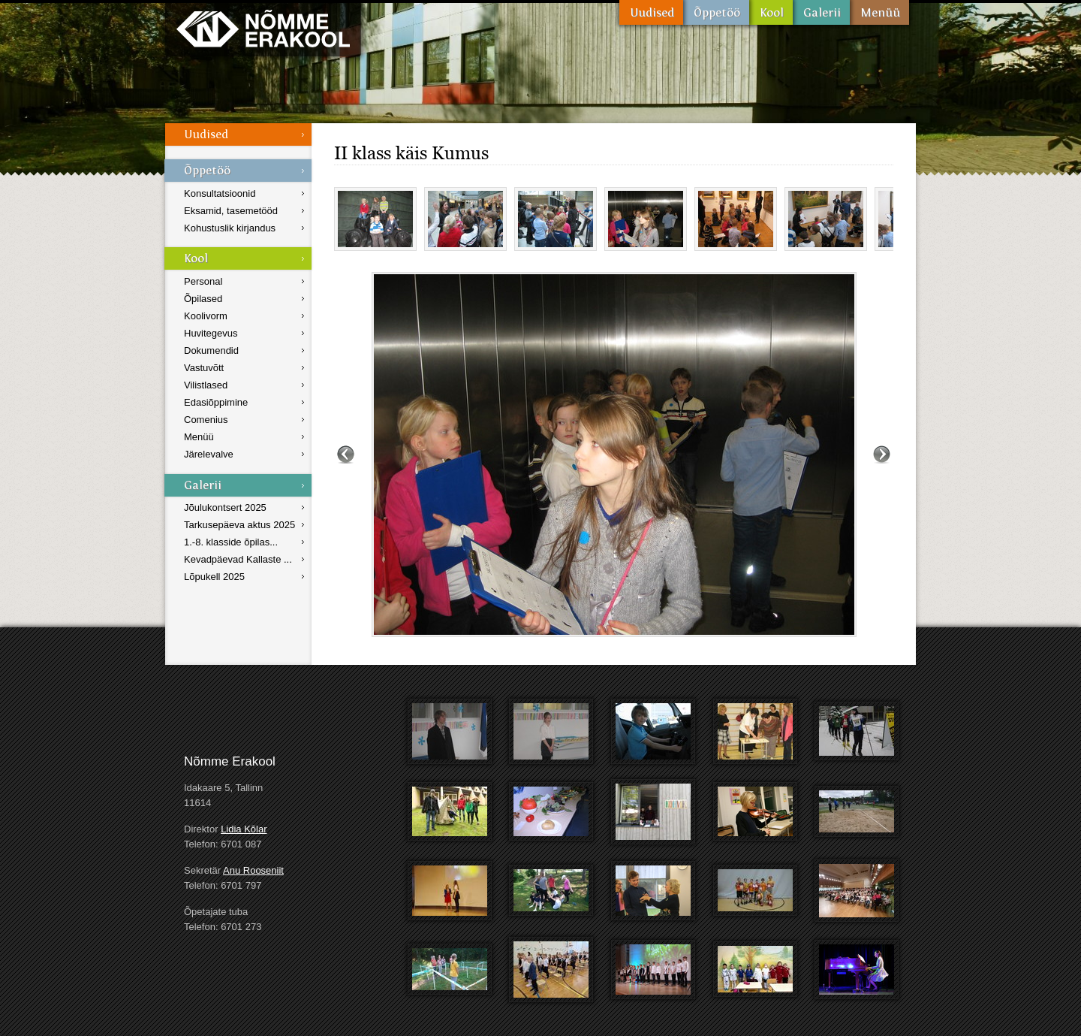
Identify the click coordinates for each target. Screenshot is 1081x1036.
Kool (771, 12)
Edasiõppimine (216, 402)
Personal (203, 281)
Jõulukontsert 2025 (225, 507)
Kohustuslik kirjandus (230, 228)
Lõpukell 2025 (214, 576)
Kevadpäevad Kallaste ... (238, 559)
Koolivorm (205, 316)
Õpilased (203, 298)
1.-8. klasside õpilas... (231, 542)
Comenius (206, 419)
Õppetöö (716, 12)
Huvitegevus (211, 333)
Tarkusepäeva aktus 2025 (239, 524)
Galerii (821, 12)
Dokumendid (211, 350)
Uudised (651, 12)
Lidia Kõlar (243, 829)
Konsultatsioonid (219, 193)
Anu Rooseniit (253, 870)
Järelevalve (208, 454)
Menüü (879, 12)
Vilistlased (205, 385)
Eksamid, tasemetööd (231, 210)
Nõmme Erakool (263, 28)
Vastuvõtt (204, 367)
